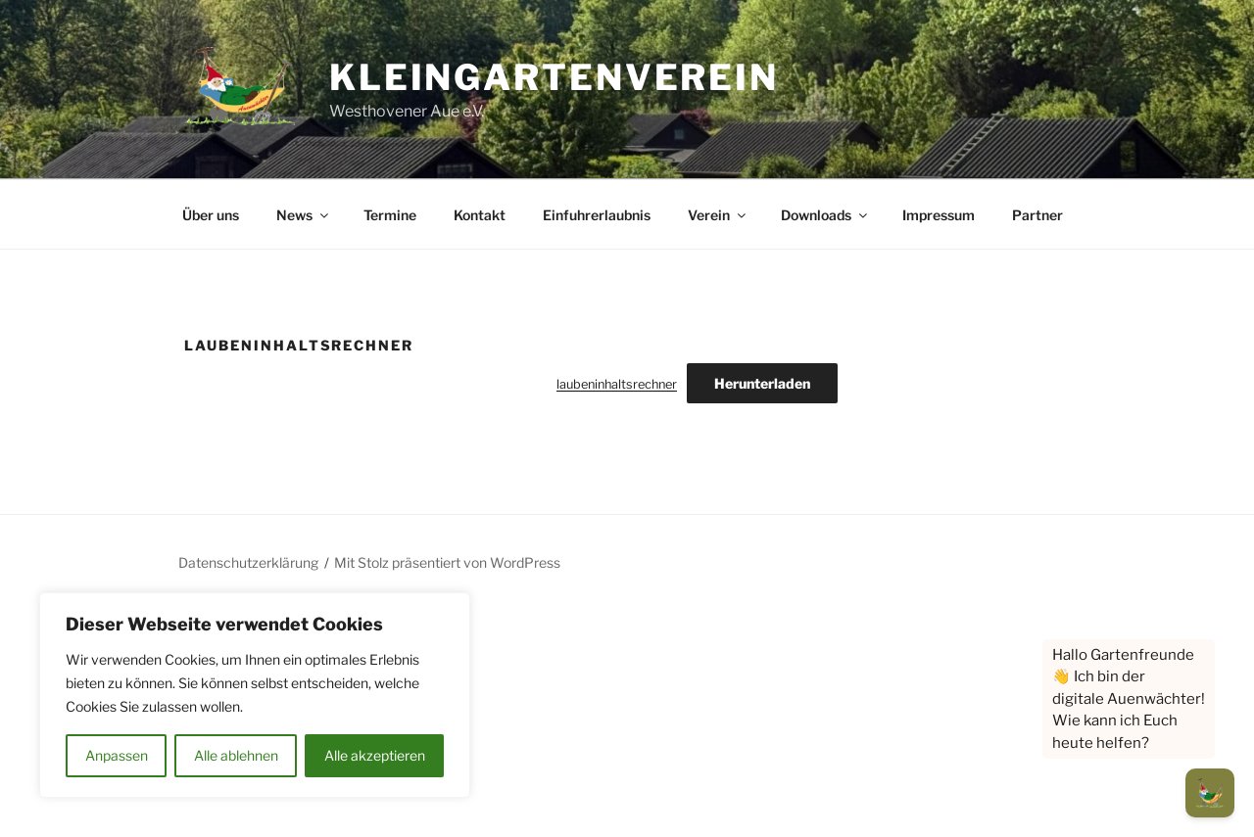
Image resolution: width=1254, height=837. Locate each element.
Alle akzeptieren (374, 755)
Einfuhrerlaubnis (597, 215)
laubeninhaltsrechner (616, 384)
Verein (718, 215)
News (303, 215)
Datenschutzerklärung (248, 562)
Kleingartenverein (554, 77)
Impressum (938, 215)
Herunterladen (762, 383)
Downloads (825, 215)
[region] (254, 695)
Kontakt (480, 215)
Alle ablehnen (236, 755)
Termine (389, 215)
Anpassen (116, 755)
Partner (1037, 215)
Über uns (210, 215)
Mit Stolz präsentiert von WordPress (447, 562)
